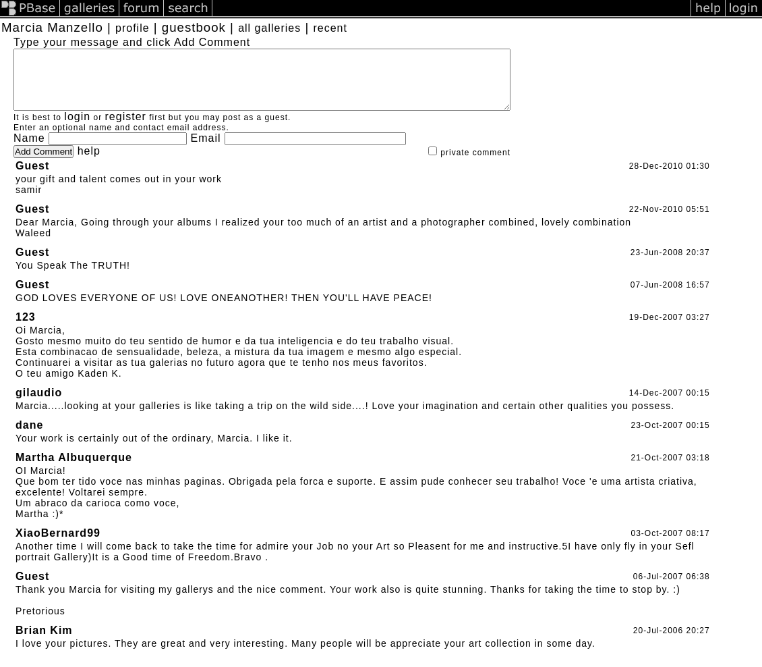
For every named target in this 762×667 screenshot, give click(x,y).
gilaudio (39, 404)
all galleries (269, 28)
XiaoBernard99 (58, 545)
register (125, 128)
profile (132, 28)
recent (330, 28)
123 (26, 329)
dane (29, 437)
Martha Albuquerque (74, 469)
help (89, 163)
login (77, 128)
